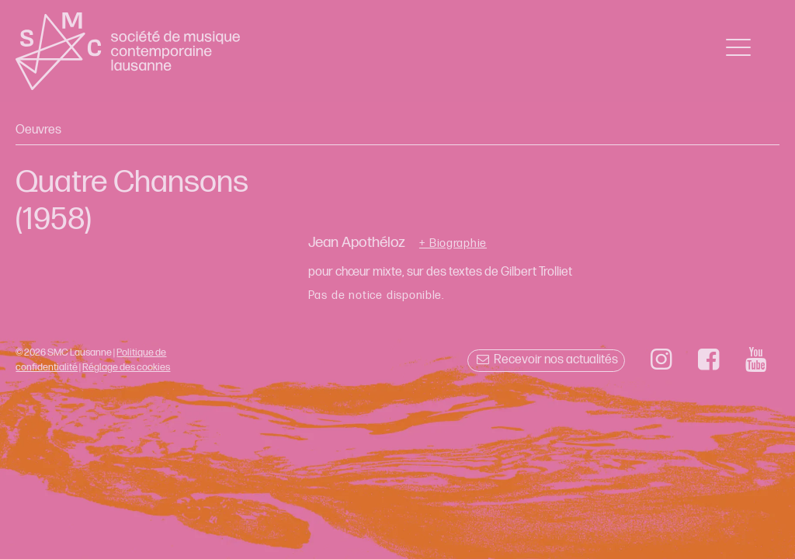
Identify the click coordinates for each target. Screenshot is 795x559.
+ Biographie (453, 243)
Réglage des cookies (126, 367)
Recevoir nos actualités (546, 359)
